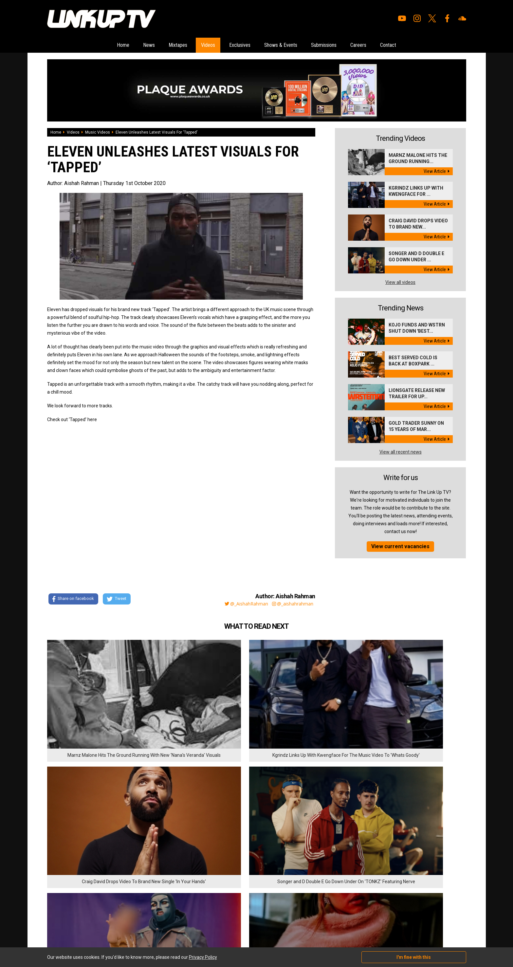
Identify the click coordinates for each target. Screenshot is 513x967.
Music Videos (97, 133)
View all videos (400, 283)
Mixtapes (157, 45)
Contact (424, 45)
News (119, 45)
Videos (195, 45)
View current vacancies (400, 547)
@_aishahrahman (291, 604)
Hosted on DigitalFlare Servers (71, 932)
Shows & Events (287, 45)
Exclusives (236, 45)
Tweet (119, 600)
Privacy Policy (119, 892)
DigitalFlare (122, 926)
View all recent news (400, 452)
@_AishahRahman (238, 604)
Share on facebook (73, 600)
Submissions (341, 45)
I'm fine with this (413, 957)
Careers (386, 45)
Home (86, 45)
